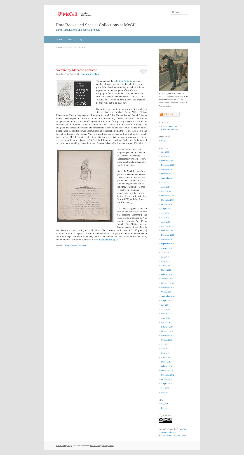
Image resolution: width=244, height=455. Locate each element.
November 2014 (167, 287)
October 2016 (166, 204)
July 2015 (165, 252)
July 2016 (165, 213)
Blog (67, 245)
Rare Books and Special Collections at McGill (96, 24)
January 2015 (166, 278)
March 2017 (166, 191)
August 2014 (166, 300)
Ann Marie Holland (90, 74)
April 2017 (165, 187)
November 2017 (167, 169)
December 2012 (167, 370)
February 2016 (167, 230)
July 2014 (165, 305)
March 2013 (166, 362)
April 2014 (165, 318)
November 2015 (167, 239)
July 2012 (165, 388)
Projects (81, 39)
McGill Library (95, 446)
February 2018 (167, 160)
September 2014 (167, 296)
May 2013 (165, 353)
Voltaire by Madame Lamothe (76, 70)
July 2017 (165, 182)
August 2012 (166, 383)
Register (164, 403)
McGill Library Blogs (64, 446)
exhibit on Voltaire (122, 81)
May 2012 (165, 392)
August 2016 (166, 208)
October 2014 (166, 292)
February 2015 (167, 274)
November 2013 (167, 335)
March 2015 (166, 270)
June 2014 (165, 309)
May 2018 (165, 156)
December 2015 (167, 235)
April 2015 (165, 265)
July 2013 (165, 344)
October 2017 (166, 173)
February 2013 (167, 366)
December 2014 (167, 283)
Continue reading (108, 239)
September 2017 (167, 178)
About (70, 39)
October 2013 (166, 340)
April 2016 (165, 222)
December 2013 (167, 331)
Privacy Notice (108, 446)
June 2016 (165, 217)
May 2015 (165, 261)
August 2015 (166, 248)
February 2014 (167, 327)
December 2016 (167, 195)
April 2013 (165, 357)
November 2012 (167, 375)
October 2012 (166, 379)
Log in (164, 408)
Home (59, 39)
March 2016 (166, 226)
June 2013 (165, 348)
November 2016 (167, 200)
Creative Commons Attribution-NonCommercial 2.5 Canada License (173, 432)
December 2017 (167, 165)
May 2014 (165, 313)
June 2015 (165, 257)
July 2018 (165, 152)
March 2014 (166, 322)
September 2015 (167, 243)
